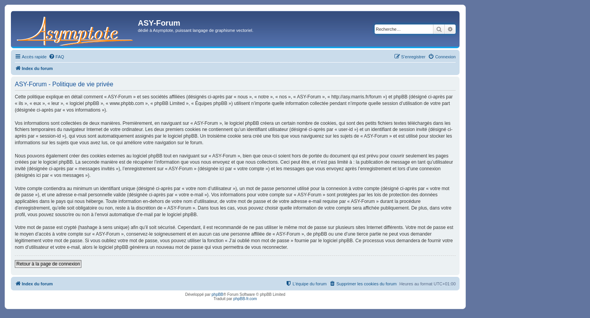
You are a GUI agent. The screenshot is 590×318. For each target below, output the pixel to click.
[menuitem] (56, 56)
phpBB (217, 294)
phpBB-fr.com (245, 299)
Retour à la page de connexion (48, 264)
